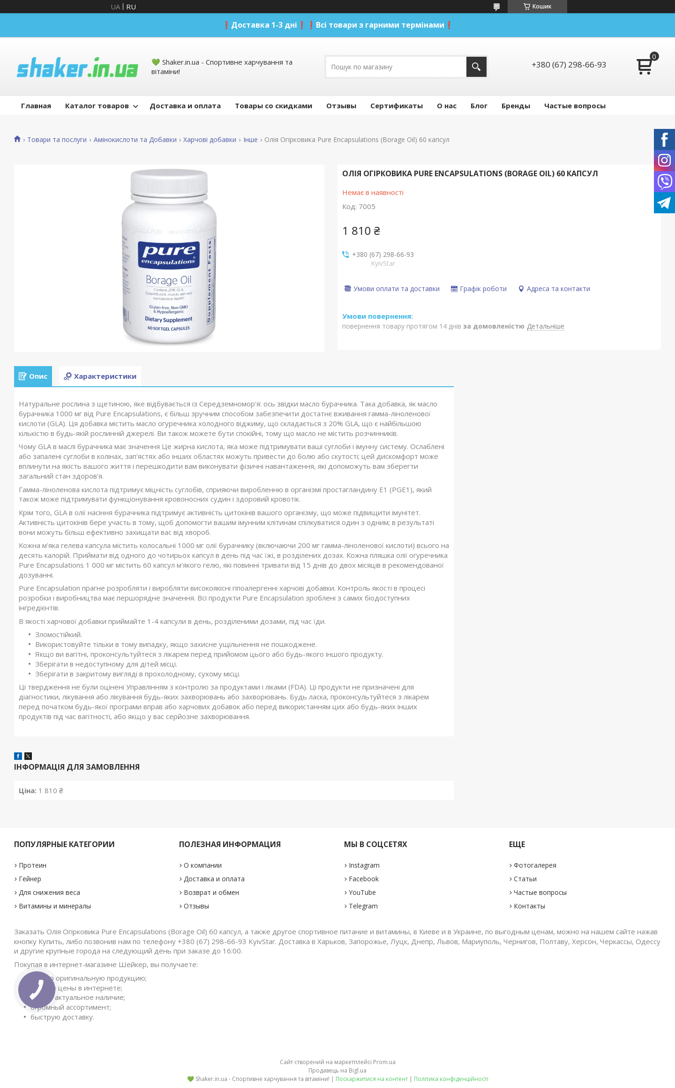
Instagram (364, 865)
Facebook (364, 878)
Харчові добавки (209, 139)
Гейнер (30, 878)
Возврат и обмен (211, 892)
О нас (447, 105)
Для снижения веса (49, 892)
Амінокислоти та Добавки (135, 139)
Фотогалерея (535, 865)
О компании (203, 865)
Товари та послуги (57, 139)
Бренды (516, 105)
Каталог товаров (97, 105)
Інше (250, 139)
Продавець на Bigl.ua (337, 1070)
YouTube (362, 892)
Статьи (525, 878)
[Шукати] (476, 67)
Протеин (32, 865)
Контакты (529, 905)
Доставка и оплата (185, 105)
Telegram (363, 905)
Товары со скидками (273, 105)
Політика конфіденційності (451, 1079)
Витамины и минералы (55, 905)
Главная (36, 105)
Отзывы (341, 105)
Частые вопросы (575, 105)
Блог (479, 105)
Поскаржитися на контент (372, 1079)
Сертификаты (396, 105)
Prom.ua (384, 1062)
